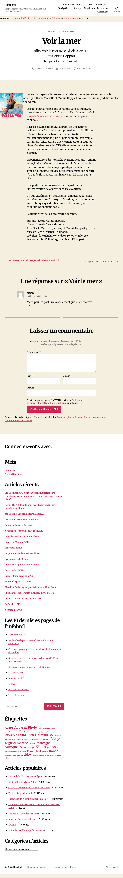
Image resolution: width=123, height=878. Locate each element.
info (19, 478)
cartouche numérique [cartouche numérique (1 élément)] (11, 736)
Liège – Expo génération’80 (19, 580)
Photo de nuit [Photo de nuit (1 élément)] (22, 756)
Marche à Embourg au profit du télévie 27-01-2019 (30, 591)
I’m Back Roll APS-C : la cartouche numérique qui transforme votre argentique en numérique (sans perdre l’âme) (33, 500)
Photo (27, 18)
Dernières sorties (17, 638)
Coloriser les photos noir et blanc (22, 568)
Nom (30, 380)
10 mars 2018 (65, 69)
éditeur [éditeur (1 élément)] (7, 762)
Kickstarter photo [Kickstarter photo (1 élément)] (44, 744)
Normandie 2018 (13, 614)
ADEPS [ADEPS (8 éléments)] (9, 731)
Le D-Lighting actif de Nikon (22, 786)
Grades (11, 688)
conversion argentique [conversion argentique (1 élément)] (37, 736)
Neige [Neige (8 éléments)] (31, 751)
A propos (78, 8)
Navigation (63, 8)
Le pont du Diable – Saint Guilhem (22, 557)
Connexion (102, 11)
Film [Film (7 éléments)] (31, 739)
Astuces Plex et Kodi (18, 693)
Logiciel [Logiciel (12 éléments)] (10, 747)
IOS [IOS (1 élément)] (30, 744)
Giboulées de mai (13, 551)
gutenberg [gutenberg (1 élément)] (58, 739)
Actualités (101, 4)
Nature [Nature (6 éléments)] (22, 751)
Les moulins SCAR (14, 574)
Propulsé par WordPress (68, 871)
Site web (30, 392)
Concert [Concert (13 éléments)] (24, 735)
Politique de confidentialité (39, 871)
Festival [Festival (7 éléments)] (22, 739)
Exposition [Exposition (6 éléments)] (11, 739)
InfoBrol (18, 18)
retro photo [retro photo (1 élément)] (8, 759)
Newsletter (10, 478)
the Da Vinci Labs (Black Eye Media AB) (25, 518)
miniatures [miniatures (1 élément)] (32, 748)
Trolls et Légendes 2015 (20, 797)
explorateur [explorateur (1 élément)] (54, 736)
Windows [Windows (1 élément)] (35, 759)
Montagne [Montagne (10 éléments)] (43, 747)
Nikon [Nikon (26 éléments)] (41, 751)
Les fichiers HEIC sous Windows (21, 523)
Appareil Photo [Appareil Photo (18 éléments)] (25, 732)
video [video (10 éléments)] (27, 759)
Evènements (70, 18)
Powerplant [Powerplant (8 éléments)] (34, 755)
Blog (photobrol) (41, 18)
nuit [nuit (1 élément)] (48, 752)
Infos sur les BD (16, 682)
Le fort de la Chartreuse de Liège (24, 780)
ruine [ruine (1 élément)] (14, 759)
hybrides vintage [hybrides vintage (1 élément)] (10, 744)
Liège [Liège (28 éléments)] (55, 743)
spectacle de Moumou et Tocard (46, 116)
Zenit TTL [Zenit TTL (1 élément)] (58, 759)
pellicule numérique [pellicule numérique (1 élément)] (11, 756)
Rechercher (102, 8)
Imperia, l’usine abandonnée (22, 823)
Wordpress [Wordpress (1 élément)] (50, 759)
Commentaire (34, 356)
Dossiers (88, 8)
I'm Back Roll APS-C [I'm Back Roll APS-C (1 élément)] (22, 744)
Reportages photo (71, 4)
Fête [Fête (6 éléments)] (51, 739)
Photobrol (11, 4)
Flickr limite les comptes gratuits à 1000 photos (29, 597)
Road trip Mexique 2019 (17, 546)
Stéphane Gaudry (44, 69)
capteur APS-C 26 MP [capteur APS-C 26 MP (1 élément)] (49, 732)
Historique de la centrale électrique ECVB (28, 803)
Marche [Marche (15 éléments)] (22, 747)
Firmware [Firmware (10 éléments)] (41, 739)
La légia (12, 829)
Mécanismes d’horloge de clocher (25, 834)
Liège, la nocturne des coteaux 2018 (23, 602)
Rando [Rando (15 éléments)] (53, 755)
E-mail (66, 380)
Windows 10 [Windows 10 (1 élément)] (42, 759)
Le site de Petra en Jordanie (19, 529)
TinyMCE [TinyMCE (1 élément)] (20, 759)
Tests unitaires (15, 676)
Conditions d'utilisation (56, 407)
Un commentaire (85, 69)
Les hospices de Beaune (17, 563)
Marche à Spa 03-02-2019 (18, 585)
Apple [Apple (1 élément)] (40, 732)
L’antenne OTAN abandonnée (23, 817)
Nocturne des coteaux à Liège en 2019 (24, 534)
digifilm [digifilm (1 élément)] (47, 736)
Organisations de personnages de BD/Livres (30, 671)
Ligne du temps (16, 699)
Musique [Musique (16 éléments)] (11, 751)
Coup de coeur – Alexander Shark (22, 540)
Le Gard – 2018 (12, 608)
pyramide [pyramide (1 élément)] (45, 756)
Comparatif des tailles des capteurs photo (29, 791)
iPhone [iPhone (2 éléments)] (35, 744)
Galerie (88, 4)
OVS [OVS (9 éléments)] (53, 751)
